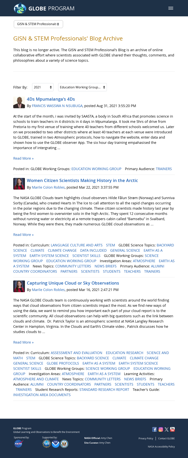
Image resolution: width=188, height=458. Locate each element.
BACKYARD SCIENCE (93, 358)
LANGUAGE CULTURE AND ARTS (77, 245)
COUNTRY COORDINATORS (35, 271)
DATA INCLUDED (94, 250)
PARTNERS (69, 271)
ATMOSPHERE (144, 260)
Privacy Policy (146, 438)
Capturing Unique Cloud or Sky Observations (73, 283)
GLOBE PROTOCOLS (63, 363)
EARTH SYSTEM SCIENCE (50, 255)
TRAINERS (164, 168)
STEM (111, 245)
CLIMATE (38, 250)
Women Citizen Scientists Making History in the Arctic (82, 180)
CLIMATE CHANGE (63, 250)
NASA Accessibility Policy (161, 446)
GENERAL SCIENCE (125, 250)
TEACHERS (133, 271)
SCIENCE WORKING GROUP (108, 368)
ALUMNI (158, 266)
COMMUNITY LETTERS (73, 266)
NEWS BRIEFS (106, 266)
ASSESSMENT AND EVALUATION (77, 352)
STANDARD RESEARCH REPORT (104, 389)
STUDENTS (112, 271)
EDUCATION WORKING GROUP (96, 168)
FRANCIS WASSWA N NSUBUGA (57, 105)
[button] (170, 8)
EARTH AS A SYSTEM (99, 363)
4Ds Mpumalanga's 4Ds (51, 99)
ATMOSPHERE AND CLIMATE (36, 379)
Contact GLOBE (166, 438)
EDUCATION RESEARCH (125, 352)
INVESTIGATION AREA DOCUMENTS (42, 394)
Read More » (23, 158)
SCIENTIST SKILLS (86, 255)
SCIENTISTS (90, 271)
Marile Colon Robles (48, 187)
